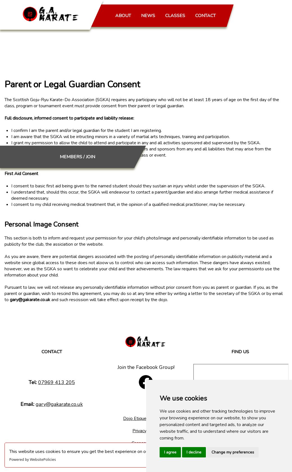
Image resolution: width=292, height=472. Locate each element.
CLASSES (175, 16)
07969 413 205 (56, 382)
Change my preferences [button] (232, 452)
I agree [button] (170, 452)
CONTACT (205, 16)
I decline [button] (194, 452)
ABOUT (123, 16)
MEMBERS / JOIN (251, 20)
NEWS (148, 16)
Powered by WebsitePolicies (32, 459)
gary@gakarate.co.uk (59, 404)
